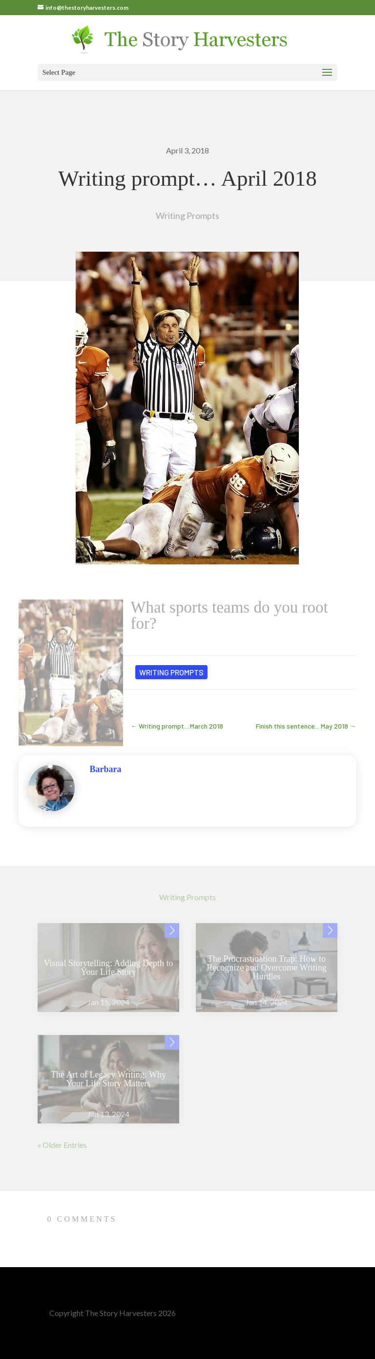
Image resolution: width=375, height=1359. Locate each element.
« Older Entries (62, 1144)
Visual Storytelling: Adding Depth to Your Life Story (108, 967)
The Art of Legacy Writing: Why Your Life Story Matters (108, 1079)
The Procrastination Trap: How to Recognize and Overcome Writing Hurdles (266, 967)
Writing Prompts (187, 215)
